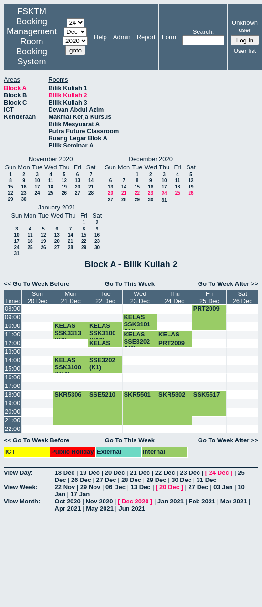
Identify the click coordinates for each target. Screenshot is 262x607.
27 (77, 193)
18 (50, 186)
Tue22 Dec (105, 297)
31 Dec (207, 479)
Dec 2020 (135, 501)
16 (23, 186)
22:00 (13, 428)
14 (91, 180)
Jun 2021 (132, 508)
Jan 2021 (170, 501)
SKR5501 (137, 394)
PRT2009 (206, 308)
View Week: (21, 487)
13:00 (13, 351)
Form (169, 37)
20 (77, 186)
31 (164, 200)
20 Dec (115, 472)
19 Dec (90, 472)
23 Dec (190, 472)
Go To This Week (130, 283)
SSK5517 (206, 394)
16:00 (13, 377)
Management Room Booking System (32, 46)
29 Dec (157, 479)
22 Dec (165, 472)
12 (64, 180)
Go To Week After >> (228, 283)
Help (100, 37)
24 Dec (219, 472)
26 (64, 193)
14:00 (13, 360)
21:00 (13, 420)
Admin (122, 37)
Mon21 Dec (70, 297)
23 (23, 193)
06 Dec (115, 487)
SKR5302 (171, 394)
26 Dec (81, 479)
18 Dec (65, 472)
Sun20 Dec (37, 297)
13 (77, 180)
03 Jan (222, 487)
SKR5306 (67, 394)
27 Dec (106, 479)
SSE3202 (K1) (102, 363)
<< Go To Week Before (37, 283)
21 (91, 186)
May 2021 (100, 508)
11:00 (13, 334)
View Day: (18, 472)
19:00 (13, 403)
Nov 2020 (99, 501)
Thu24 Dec (174, 297)
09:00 (13, 317)
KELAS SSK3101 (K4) (137, 324)
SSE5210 (102, 394)
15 (10, 186)
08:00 (13, 308)
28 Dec (131, 479)
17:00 (13, 385)
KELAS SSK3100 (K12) (67, 367)
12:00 (13, 342)
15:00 (13, 368)
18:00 (13, 394)
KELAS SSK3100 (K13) (102, 333)
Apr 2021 (68, 508)
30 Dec (181, 479)
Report (146, 37)
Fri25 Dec (209, 297)
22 (10, 193)
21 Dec (140, 472)
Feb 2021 (202, 501)
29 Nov (90, 487)
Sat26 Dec (242, 297)
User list (244, 50)
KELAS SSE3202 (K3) (137, 341)
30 (23, 199)
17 (37, 186)
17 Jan (80, 494)
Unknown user (245, 26)
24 (37, 193)
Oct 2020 (68, 501)
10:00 (13, 325)
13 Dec (141, 487)
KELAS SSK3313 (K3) (67, 333)
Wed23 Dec (140, 297)
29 (10, 199)
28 (91, 193)
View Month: (22, 501)
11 (50, 180)
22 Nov (65, 487)
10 (37, 180)
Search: (203, 31)
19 (64, 186)
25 (50, 193)
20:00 (13, 411)
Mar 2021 (233, 501)
